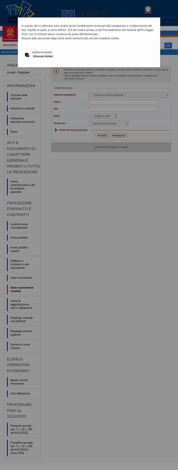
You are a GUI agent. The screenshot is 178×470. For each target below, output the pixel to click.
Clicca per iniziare (43, 56)
